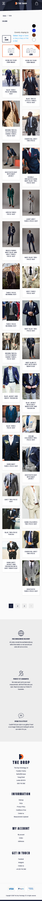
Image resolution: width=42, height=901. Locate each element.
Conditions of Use (21, 810)
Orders (21, 838)
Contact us (21, 813)
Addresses (21, 841)
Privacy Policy (21, 807)
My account (21, 835)
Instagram (21, 862)
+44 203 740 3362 (21, 869)
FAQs (21, 803)
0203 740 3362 (21, 783)
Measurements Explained (21, 817)
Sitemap (21, 800)
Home (4, 16)
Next (31, 606)
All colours (6, 39)
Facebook (21, 859)
